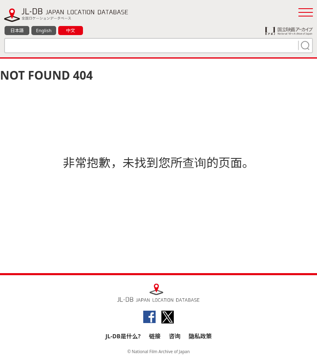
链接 (155, 336)
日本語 (17, 30)
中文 (70, 30)
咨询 (174, 336)
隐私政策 (200, 336)
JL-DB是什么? (122, 336)
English (43, 30)
